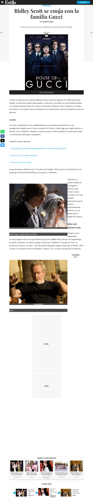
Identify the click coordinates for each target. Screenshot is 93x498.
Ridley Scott (56, 239)
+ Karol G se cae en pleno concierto (23, 155)
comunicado (38, 125)
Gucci (57, 109)
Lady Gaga (60, 128)
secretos (23, 106)
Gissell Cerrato (48, 22)
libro (70, 100)
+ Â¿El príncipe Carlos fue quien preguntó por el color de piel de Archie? (37, 148)
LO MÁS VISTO (46, 484)
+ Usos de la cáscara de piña (20, 162)
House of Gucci (43, 100)
